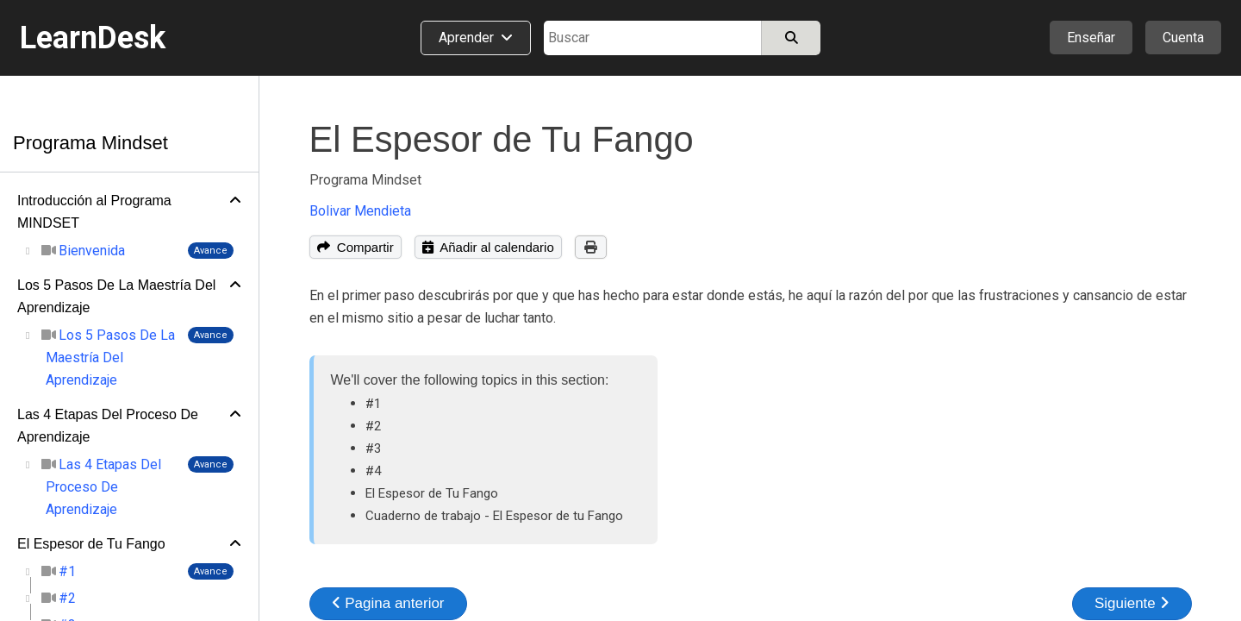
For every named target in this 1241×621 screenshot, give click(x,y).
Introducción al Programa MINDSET (94, 211)
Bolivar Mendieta (360, 211)
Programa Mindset (90, 143)
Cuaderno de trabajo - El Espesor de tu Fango (494, 516)
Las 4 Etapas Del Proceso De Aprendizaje (107, 425)
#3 (373, 448)
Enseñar (1091, 37)
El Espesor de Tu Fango (91, 543)
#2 (373, 426)
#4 (373, 471)
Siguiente (1131, 603)
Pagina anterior (388, 603)
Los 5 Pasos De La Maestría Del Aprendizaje (116, 296)
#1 (373, 403)
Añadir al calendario (488, 247)
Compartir (355, 247)
